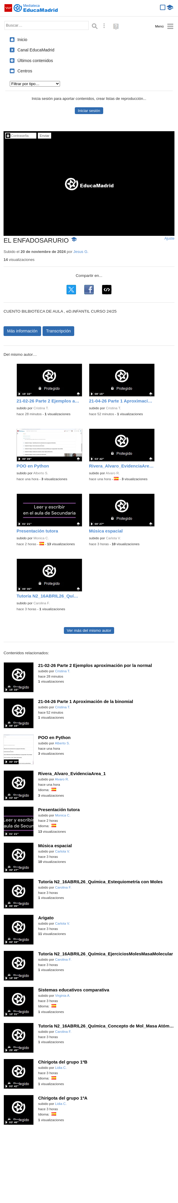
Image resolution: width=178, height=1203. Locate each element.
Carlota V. (113, 538)
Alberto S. (40, 473)
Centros (24, 71)
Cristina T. (40, 408)
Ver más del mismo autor (89, 630)
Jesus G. (80, 251)
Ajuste (169, 238)
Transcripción (58, 331)
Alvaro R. (113, 473)
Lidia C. (61, 1067)
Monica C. (41, 538)
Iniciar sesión (89, 110)
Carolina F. (41, 603)
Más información (22, 331)
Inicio (22, 39)
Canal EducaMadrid (35, 50)
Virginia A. (62, 995)
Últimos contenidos (35, 60)
